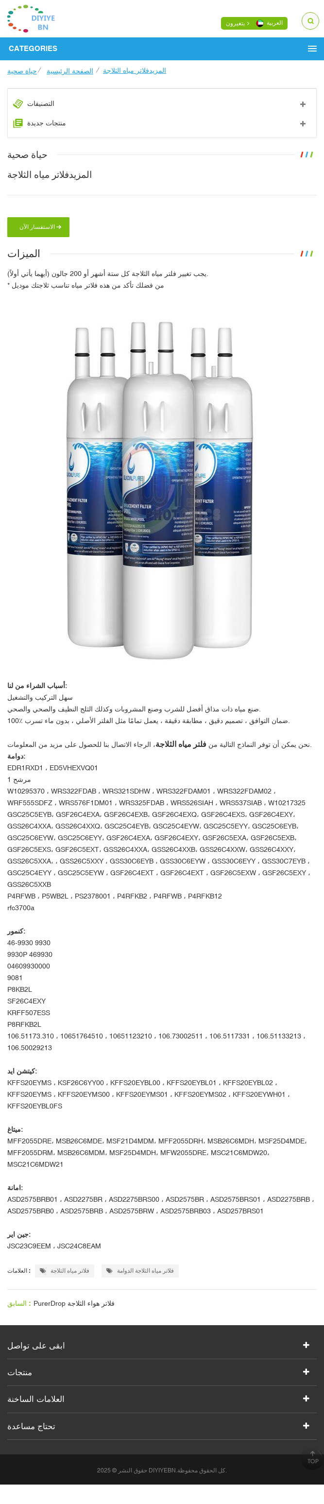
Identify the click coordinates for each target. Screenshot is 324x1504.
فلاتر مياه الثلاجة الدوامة (140, 1270)
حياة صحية (22, 71)
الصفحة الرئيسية (70, 71)
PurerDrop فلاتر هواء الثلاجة (74, 1303)
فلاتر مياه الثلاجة (64, 1270)
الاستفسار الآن (37, 227)
